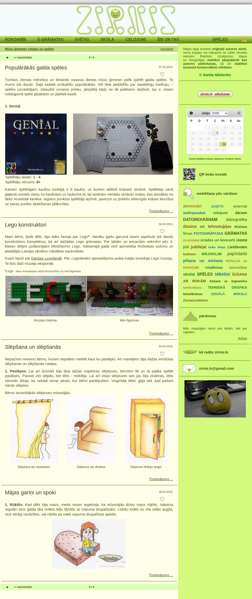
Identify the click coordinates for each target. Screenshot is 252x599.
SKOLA (107, 39)
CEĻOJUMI (136, 39)
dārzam (241, 213)
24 (224, 144)
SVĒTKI (82, 39)
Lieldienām (237, 247)
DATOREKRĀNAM (200, 219)
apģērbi (217, 206)
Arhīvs (242, 338)
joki (186, 247)
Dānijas (46, 258)
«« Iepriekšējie (23, 57)
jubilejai (198, 247)
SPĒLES (220, 39)
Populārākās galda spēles (36, 68)
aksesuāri (192, 206)
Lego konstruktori (26, 225)
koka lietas (216, 247)
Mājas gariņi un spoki (30, 492)
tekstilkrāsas (193, 294)
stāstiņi (222, 274)
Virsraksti (166, 49)
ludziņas (189, 254)
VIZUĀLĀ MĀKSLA (229, 294)
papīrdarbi (237, 253)
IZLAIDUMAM (191, 240)
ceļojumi (220, 213)
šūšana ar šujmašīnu (228, 281)
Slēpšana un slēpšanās (33, 347)
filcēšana (240, 227)
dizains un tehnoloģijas (207, 226)
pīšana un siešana (202, 260)
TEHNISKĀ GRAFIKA (227, 287)
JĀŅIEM (241, 240)
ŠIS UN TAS (168, 39)
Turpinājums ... (161, 211)
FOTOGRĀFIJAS (208, 233)
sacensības (238, 267)
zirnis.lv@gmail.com (216, 368)
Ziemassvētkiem (195, 300)
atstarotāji (240, 206)
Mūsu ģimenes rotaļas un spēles (29, 49)
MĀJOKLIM (212, 254)
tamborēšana (192, 287)
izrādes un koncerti (217, 240)
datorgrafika (236, 219)
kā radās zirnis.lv (213, 352)
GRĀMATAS (236, 233)
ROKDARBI (15, 39)
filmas (187, 233)
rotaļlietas (214, 267)
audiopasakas (194, 213)
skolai (189, 274)
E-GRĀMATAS (50, 39)
